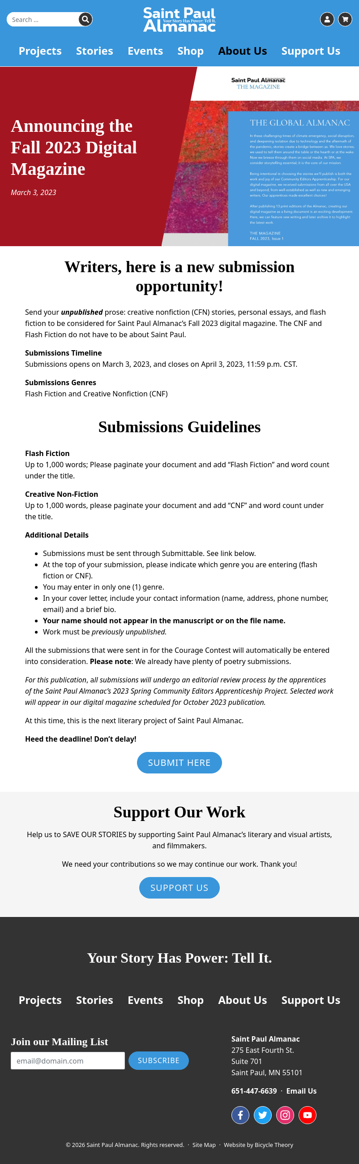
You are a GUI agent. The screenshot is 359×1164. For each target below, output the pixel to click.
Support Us (311, 54)
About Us (242, 54)
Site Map (204, 1145)
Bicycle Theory (274, 1145)
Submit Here (179, 762)
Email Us (301, 1091)
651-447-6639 (254, 1091)
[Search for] (50, 21)
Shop (190, 54)
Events (145, 54)
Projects (40, 54)
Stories (94, 54)
